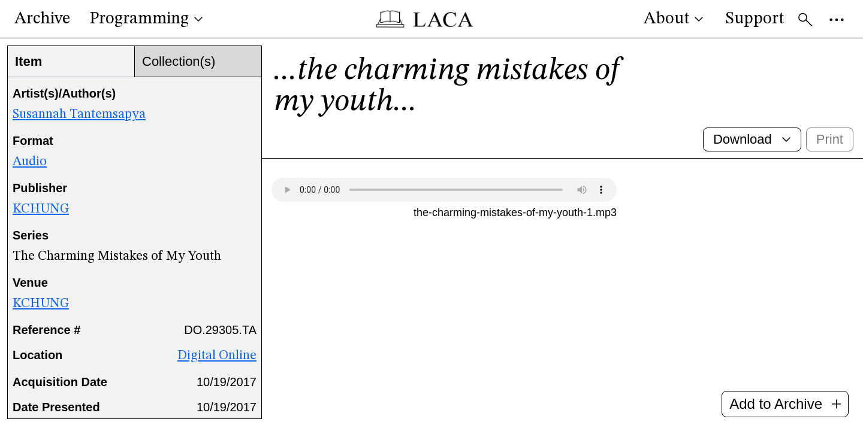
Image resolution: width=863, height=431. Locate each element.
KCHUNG (41, 209)
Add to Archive (785, 404)
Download (753, 139)
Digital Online (217, 355)
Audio (30, 161)
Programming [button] (147, 19)
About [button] (675, 19)
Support (754, 19)
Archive (42, 19)
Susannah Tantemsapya (79, 114)
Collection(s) (178, 61)
